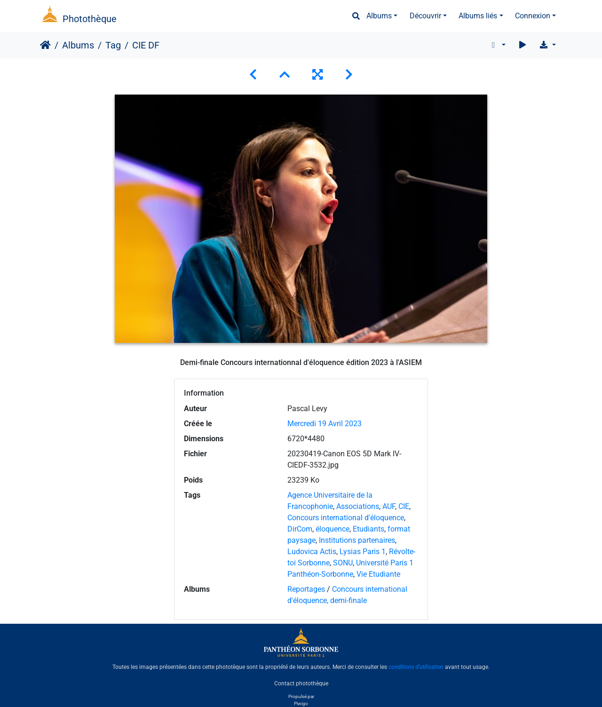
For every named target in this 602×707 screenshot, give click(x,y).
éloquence (332, 528)
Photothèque (90, 18)
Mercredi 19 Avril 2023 (324, 423)
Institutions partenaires (357, 540)
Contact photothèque (301, 683)
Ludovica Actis (311, 551)
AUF (388, 506)
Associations (357, 506)
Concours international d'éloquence (345, 517)
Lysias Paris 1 (363, 551)
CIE (403, 506)
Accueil (45, 45)
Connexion (532, 15)
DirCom (299, 528)
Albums (379, 15)
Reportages (306, 589)
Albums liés (478, 15)
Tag (113, 45)
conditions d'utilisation (416, 667)
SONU (343, 562)
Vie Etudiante (378, 574)
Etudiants (368, 528)
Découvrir (425, 15)
